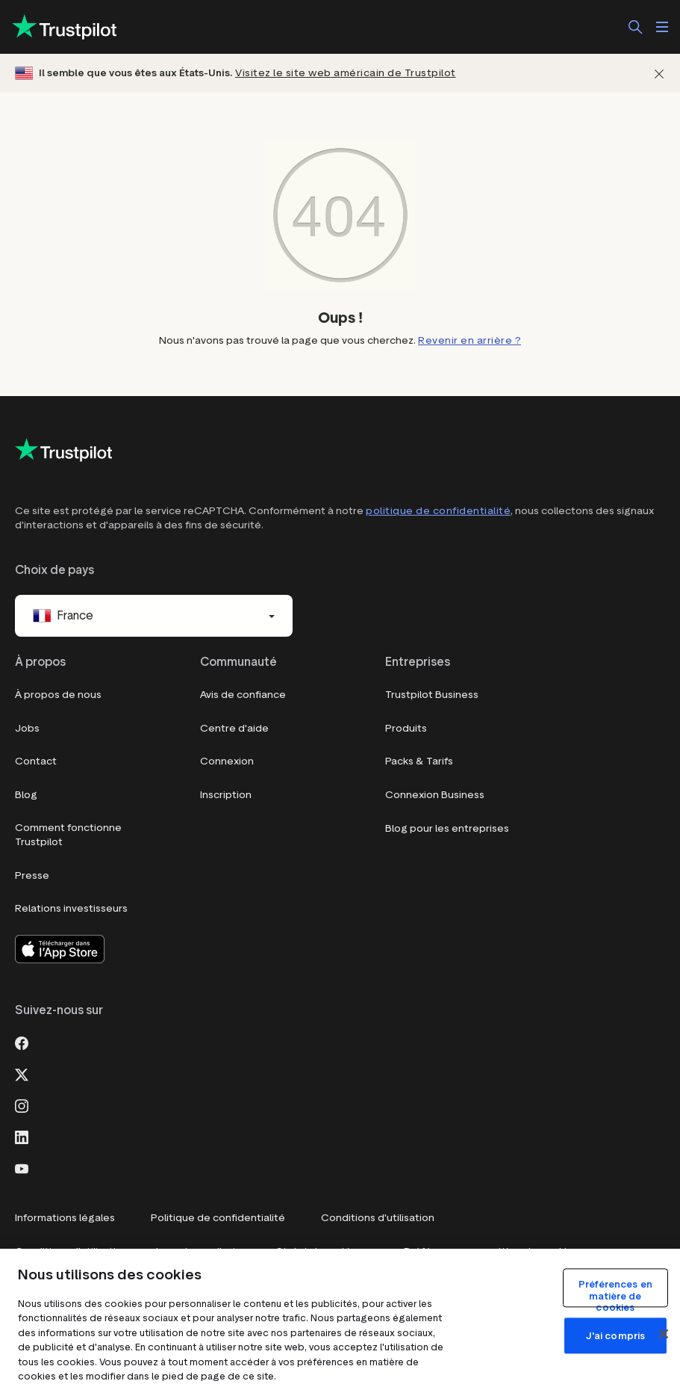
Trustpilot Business (431, 694)
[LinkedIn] (21, 1136)
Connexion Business (434, 794)
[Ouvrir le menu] (662, 27)
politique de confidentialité (438, 510)
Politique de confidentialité (218, 1217)
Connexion (227, 761)
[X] (21, 1073)
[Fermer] (659, 74)
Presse (32, 875)
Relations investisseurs (71, 908)
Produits (406, 728)
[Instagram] (21, 1104)
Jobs (27, 728)
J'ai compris (616, 1335)
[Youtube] (21, 1167)
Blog (26, 794)
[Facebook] (21, 1041)
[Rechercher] (635, 27)
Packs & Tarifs (419, 761)
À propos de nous (58, 694)
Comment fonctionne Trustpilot (68, 835)
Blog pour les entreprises (447, 828)
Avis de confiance (243, 694)
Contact (36, 761)
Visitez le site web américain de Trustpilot (345, 73)
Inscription (226, 794)
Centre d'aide (234, 728)
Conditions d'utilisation (377, 1217)
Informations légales (65, 1217)
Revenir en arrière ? (469, 340)
